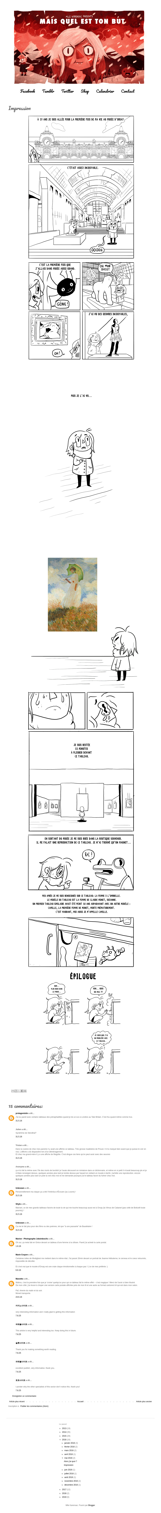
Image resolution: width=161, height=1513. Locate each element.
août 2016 (69, 1477)
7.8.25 (18, 1316)
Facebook (27, 91)
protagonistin (22, 1113)
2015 (64, 1436)
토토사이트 (20, 1380)
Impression (68, 1465)
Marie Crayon (22, 1255)
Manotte (19, 1279)
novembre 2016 (71, 1481)
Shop (85, 91)
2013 (64, 1428)
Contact (127, 91)
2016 (64, 1440)
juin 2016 (68, 1470)
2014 (64, 1432)
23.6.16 (19, 1297)
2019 (64, 1497)
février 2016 (69, 1447)
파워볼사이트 (21, 1324)
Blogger (91, 1505)
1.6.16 (18, 1246)
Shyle (18, 1204)
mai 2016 (68, 1458)
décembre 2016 (71, 1485)
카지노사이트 (21, 1306)
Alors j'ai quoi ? (70, 1461)
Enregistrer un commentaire (24, 1396)
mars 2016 (69, 1450)
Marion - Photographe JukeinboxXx (32, 1239)
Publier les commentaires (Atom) (34, 1406)
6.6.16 (18, 1270)
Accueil (80, 1401)
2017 (64, 1489)
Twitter (67, 91)
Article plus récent (16, 1401)
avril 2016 (68, 1454)
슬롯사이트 (20, 1343)
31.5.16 (19, 1121)
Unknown (20, 1188)
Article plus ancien (144, 1401)
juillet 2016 (69, 1473)
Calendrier (105, 91)
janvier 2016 (70, 1443)
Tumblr (48, 91)
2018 (64, 1493)
